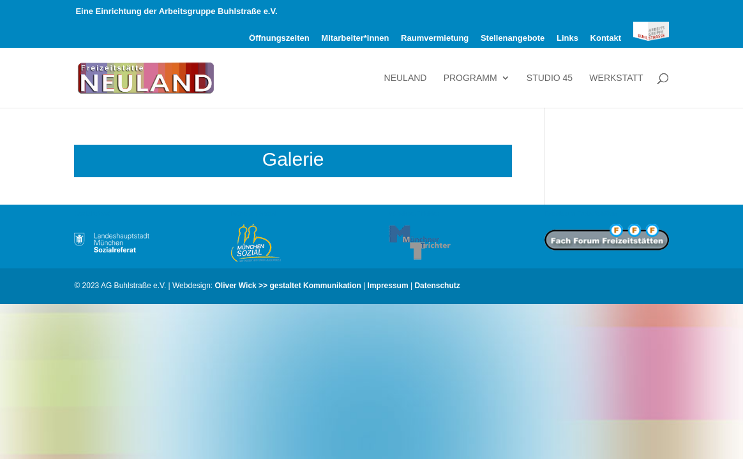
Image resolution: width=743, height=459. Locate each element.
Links (567, 38)
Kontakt (605, 38)
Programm (470, 78)
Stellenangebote (512, 38)
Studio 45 (550, 78)
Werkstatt (616, 78)
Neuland (405, 78)
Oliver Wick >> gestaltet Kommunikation (288, 285)
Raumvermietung (435, 38)
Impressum (388, 285)
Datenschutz (437, 285)
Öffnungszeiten (279, 38)
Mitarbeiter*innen (355, 38)
